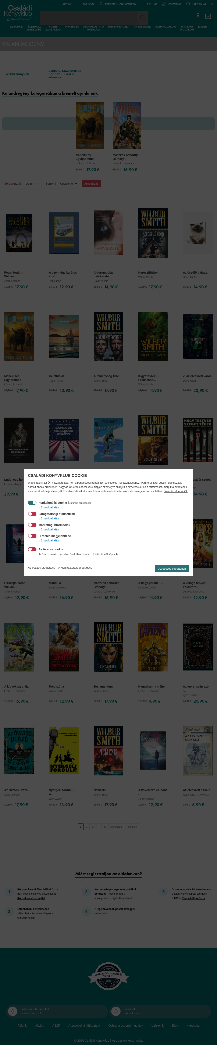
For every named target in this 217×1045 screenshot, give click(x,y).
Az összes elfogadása (172, 568)
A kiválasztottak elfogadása (75, 567)
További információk (176, 491)
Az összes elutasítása (41, 567)
